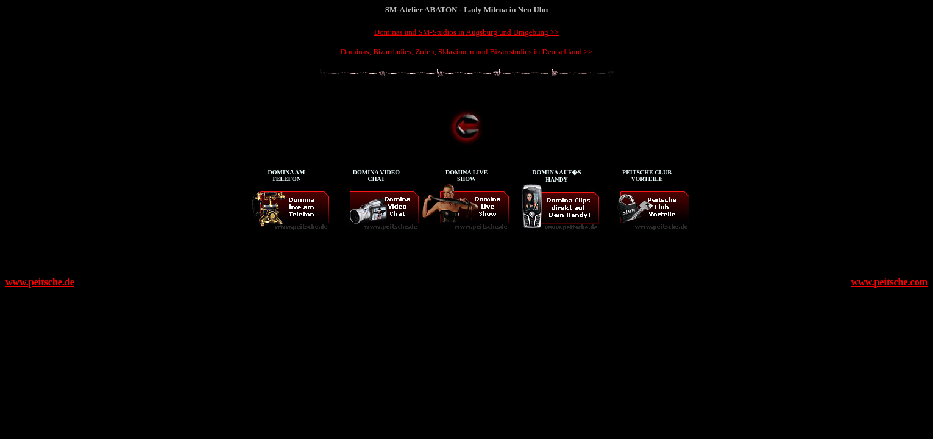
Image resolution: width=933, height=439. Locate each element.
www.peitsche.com (889, 282)
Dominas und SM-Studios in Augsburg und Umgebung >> (466, 32)
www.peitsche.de (39, 282)
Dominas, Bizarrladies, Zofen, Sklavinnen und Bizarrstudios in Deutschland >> (467, 51)
